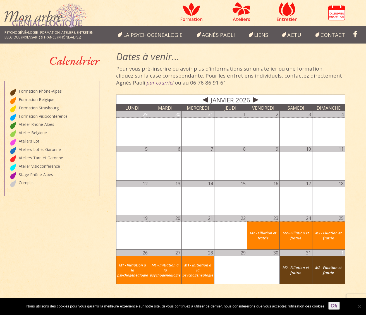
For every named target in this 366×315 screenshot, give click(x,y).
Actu (294, 34)
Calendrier (336, 12)
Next (256, 100)
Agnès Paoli (218, 34)
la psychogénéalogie (153, 34)
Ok (334, 306)
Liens (261, 34)
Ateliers (241, 19)
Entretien (287, 19)
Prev (205, 100)
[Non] (359, 306)
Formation (191, 19)
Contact (332, 34)
